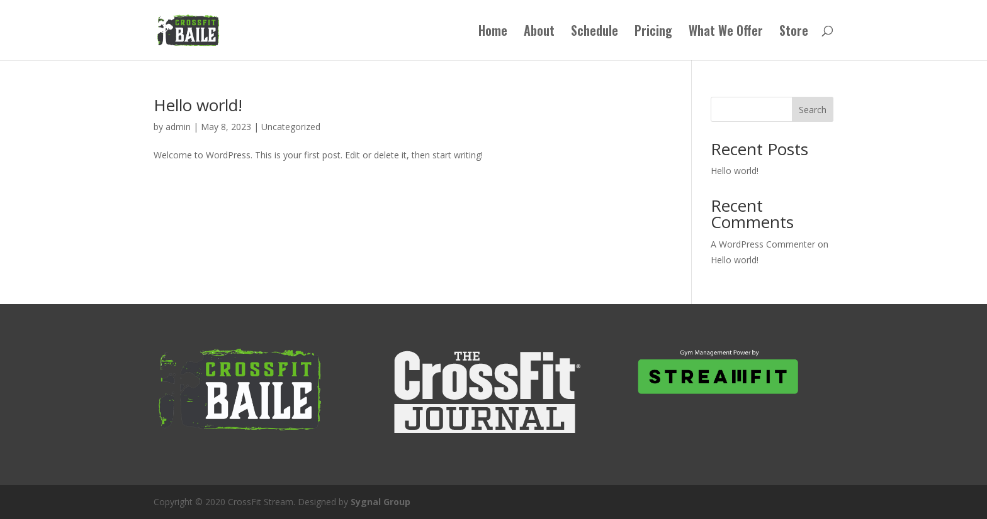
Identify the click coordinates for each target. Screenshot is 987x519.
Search (812, 110)
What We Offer (726, 33)
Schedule (594, 33)
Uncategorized (290, 127)
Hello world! (198, 105)
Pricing (653, 33)
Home (492, 33)
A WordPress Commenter (763, 244)
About (539, 33)
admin (178, 127)
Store (793, 33)
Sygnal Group (380, 502)
